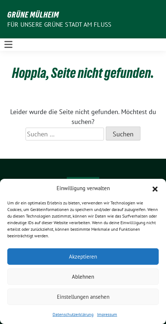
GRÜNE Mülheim (33, 14)
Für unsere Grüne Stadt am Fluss (59, 24)
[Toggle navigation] (8, 44)
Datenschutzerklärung (73, 314)
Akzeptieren (83, 256)
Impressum (107, 314)
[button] (155, 188)
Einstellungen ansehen (83, 296)
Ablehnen (83, 276)
